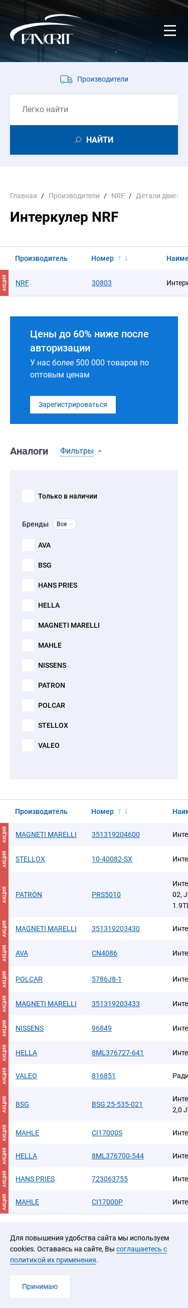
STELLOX (53, 725)
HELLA (49, 605)
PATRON (51, 685)
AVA (44, 545)
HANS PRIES (57, 585)
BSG (45, 565)
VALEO (49, 745)
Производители (102, 79)
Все (62, 524)
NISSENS (52, 665)
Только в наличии (67, 496)
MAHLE (50, 645)
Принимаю (40, 1286)
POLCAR (51, 705)
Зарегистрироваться (73, 404)
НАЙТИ (99, 140)
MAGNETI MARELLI (69, 625)
